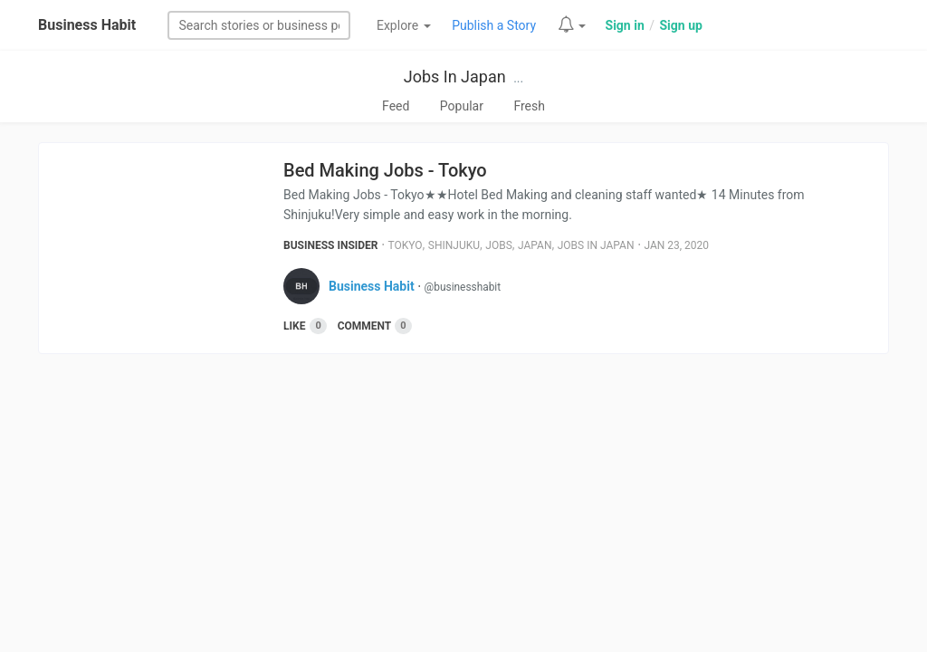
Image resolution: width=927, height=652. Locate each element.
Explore (404, 25)
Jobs (498, 245)
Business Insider (330, 245)
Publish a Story (494, 25)
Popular (461, 106)
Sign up (680, 25)
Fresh (529, 106)
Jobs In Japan (455, 76)
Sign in (625, 25)
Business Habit (87, 25)
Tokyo (405, 245)
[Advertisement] (463, 508)
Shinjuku (454, 245)
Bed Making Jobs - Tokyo (385, 170)
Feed (395, 106)
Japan (534, 245)
